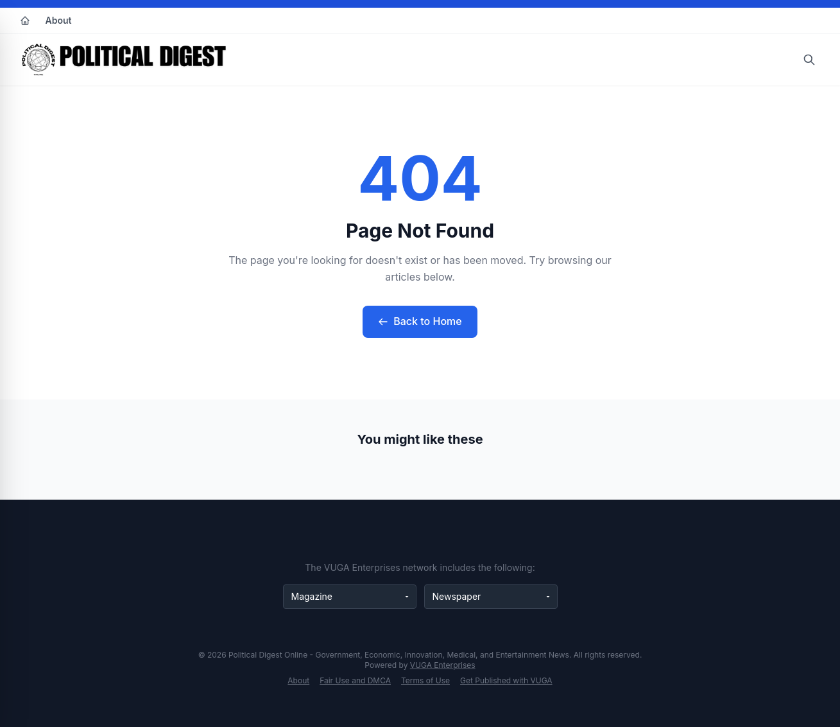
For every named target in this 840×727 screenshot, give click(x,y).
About (59, 20)
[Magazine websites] (349, 596)
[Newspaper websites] (491, 596)
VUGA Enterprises (443, 665)
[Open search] (809, 59)
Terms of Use (425, 680)
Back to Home (419, 321)
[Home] (25, 20)
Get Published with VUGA (506, 680)
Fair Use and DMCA (355, 680)
